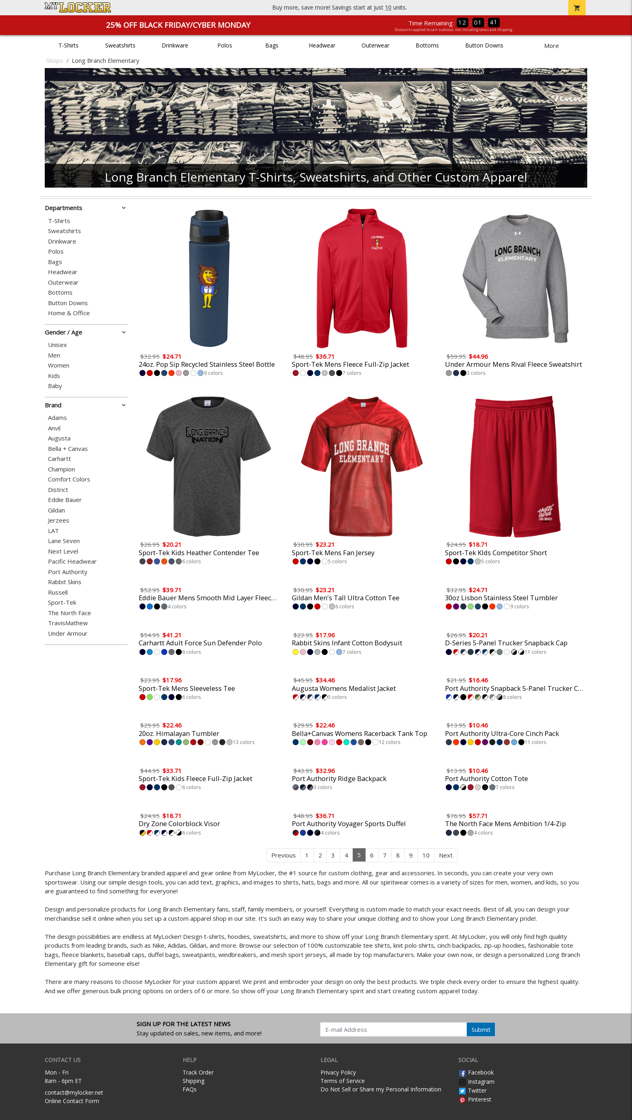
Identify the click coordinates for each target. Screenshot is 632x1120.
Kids (54, 375)
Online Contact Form (72, 1101)
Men (54, 355)
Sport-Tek (62, 602)
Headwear (322, 45)
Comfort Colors (69, 479)
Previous (283, 855)
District (58, 489)
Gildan (56, 510)
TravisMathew (68, 623)
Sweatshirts (120, 45)
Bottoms (427, 45)
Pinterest (474, 1099)
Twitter (472, 1090)
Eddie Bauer (65, 499)
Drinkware (175, 45)
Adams (57, 417)
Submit (481, 1029)
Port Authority (67, 571)
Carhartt (59, 458)
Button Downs (484, 45)
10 (426, 855)
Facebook (476, 1072)
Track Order (198, 1072)
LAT (53, 530)
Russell (58, 592)
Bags (272, 45)
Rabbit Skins (64, 582)
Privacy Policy (338, 1072)
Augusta (59, 438)
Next (446, 855)
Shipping (193, 1081)
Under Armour (67, 633)
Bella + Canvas (68, 448)
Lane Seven (64, 540)
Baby (55, 385)
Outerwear (375, 45)
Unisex (57, 344)
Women (58, 365)
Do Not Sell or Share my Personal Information (380, 1089)
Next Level (63, 551)
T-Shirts (68, 45)
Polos (224, 45)
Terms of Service (342, 1081)
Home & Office (69, 313)
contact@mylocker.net (74, 1092)
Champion (61, 469)
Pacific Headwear (72, 561)
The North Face (69, 613)
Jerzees (58, 520)
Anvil (54, 428)
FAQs (190, 1089)
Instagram (476, 1081)
